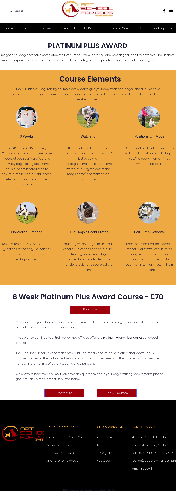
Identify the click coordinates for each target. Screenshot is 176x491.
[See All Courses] (117, 393)
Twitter (102, 445)
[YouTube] (171, 10)
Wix (113, 490)
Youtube (103, 461)
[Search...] (29, 11)
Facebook (104, 437)
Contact (73, 461)
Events (71, 445)
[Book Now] (90, 310)
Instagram (105, 453)
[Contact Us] (64, 393)
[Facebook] (164, 10)
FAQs (70, 453)
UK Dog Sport (76, 437)
